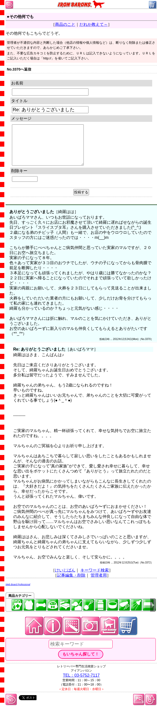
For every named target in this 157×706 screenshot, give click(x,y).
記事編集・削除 (71, 575)
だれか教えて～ (93, 24)
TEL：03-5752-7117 (81, 675)
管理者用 (99, 575)
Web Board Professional (18, 584)
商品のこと (65, 24)
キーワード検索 (94, 570)
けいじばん (65, 570)
